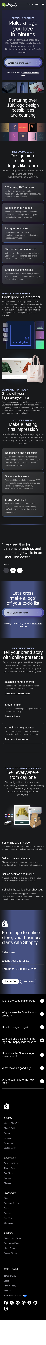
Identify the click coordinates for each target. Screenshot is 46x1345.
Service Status (10, 1296)
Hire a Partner (10, 1291)
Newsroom (8, 1186)
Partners (7, 1221)
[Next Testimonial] (20, 585)
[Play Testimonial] (13, 585)
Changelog (8, 1266)
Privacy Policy (10, 1329)
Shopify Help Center (12, 1281)
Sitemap (7, 1334)
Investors (8, 1181)
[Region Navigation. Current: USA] (12, 1312)
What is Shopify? (11, 1166)
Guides (7, 1251)
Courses (7, 1256)
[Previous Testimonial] (6, 585)
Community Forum (12, 1286)
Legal (6, 1324)
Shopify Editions (11, 1171)
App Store (8, 1216)
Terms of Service (11, 1319)
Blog (6, 1241)
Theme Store (9, 1211)
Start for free (10, 1024)
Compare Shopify (11, 1246)
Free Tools (8, 1261)
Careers (7, 1176)
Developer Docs (11, 1206)
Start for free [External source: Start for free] (32, 4)
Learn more (28, 1024)
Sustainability (9, 1191)
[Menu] (43, 4)
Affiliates (7, 1226)
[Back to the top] (6, 1149)
